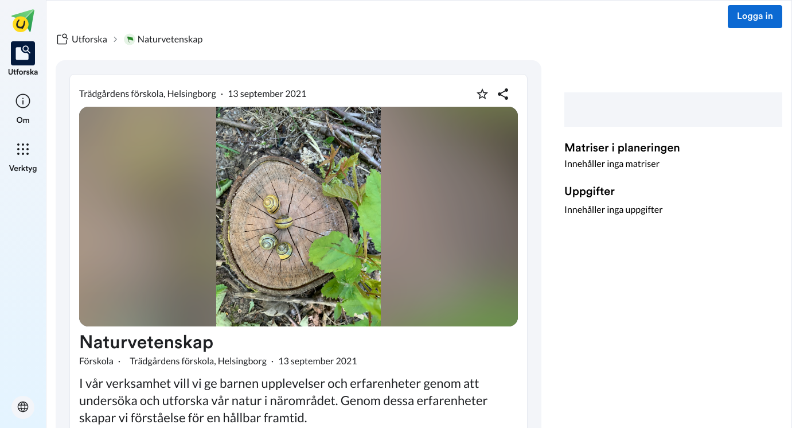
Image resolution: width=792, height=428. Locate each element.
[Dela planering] (503, 94)
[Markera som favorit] (482, 94)
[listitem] (23, 59)
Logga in (755, 16)
